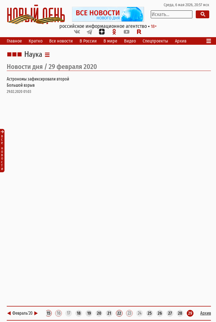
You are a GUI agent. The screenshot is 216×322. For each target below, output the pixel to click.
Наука (33, 54)
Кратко (35, 41)
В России (88, 41)
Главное (14, 41)
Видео (130, 41)
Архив (180, 41)
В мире (110, 41)
